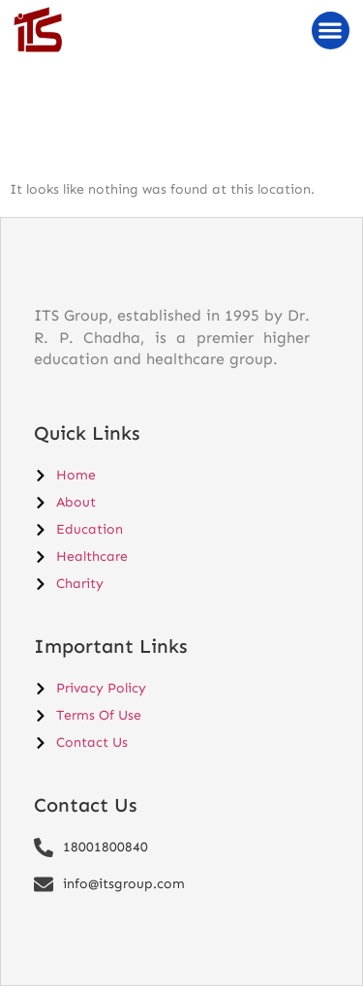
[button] (330, 30)
